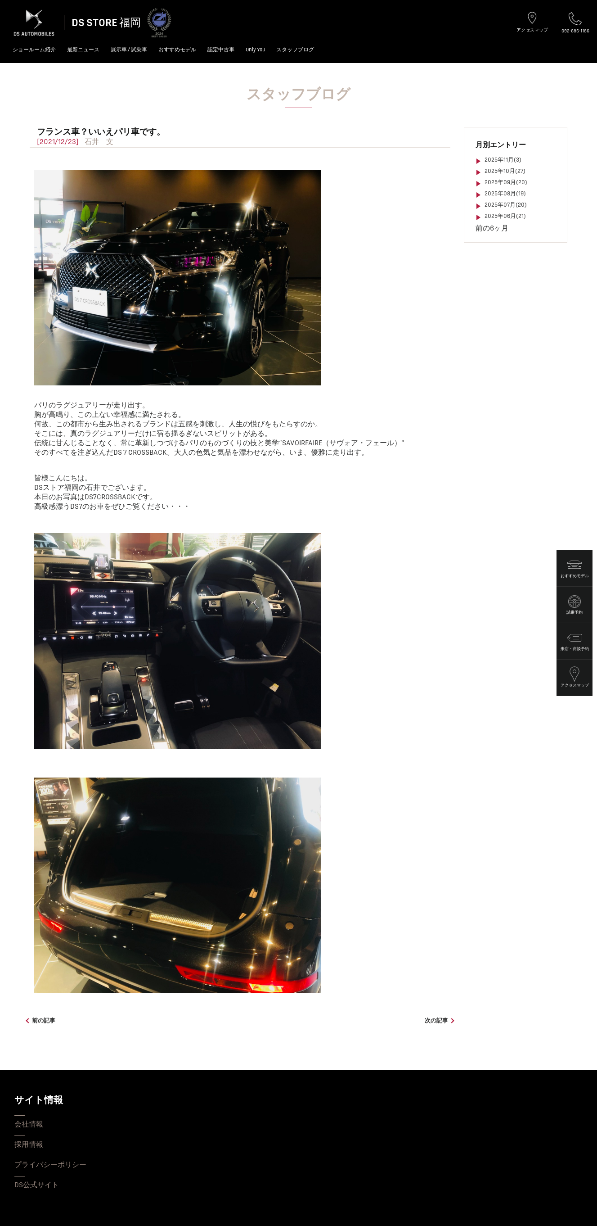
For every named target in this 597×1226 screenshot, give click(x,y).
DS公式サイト (36, 1185)
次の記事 (436, 1021)
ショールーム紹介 (34, 50)
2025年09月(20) (506, 182)
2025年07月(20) (506, 205)
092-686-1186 (575, 22)
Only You (255, 50)
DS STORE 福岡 (106, 22)
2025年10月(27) (505, 171)
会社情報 (28, 1124)
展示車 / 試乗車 (129, 50)
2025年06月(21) (505, 216)
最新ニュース (83, 50)
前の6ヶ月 (492, 228)
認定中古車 (220, 50)
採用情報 (28, 1144)
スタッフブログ (295, 50)
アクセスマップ (532, 22)
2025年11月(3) (503, 160)
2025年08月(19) (505, 193)
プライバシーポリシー (50, 1165)
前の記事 (43, 1021)
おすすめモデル (177, 50)
